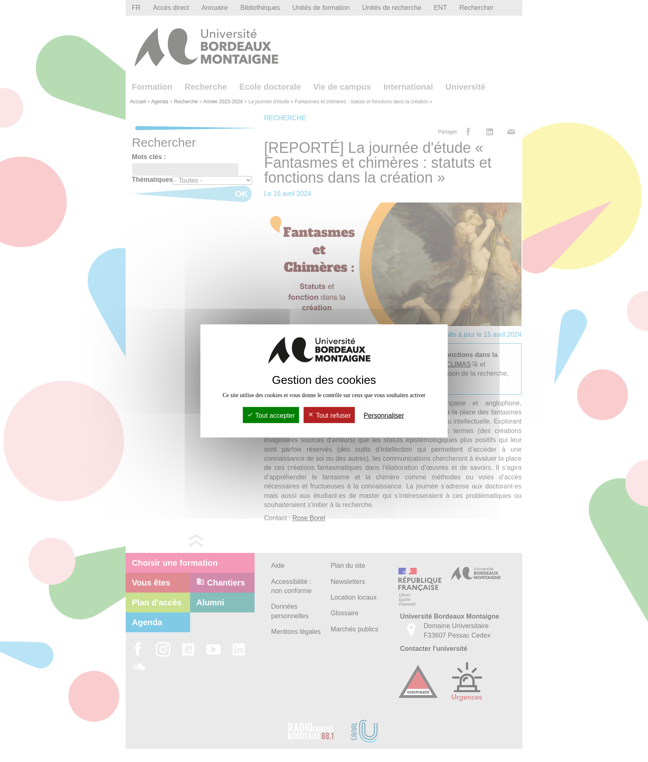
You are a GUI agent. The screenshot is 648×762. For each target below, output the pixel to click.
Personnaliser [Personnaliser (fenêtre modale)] (384, 415)
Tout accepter (271, 415)
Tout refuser (329, 415)
